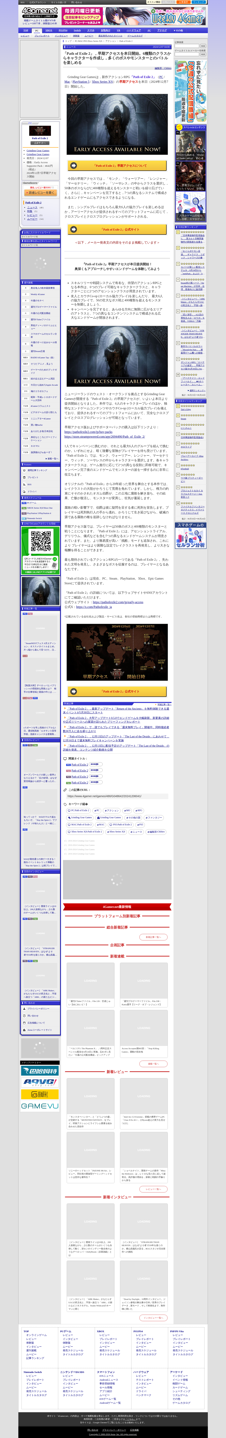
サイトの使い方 (58, 2)
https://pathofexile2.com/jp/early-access (118, 602)
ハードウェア (134, 30)
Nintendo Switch (34, 518)
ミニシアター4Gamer (41, 418)
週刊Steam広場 (38, 351)
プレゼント (33, 477)
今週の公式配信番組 (40, 313)
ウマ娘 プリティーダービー (192, 479)
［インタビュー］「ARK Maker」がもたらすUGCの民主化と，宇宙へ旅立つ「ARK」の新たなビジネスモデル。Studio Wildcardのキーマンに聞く (40, 994)
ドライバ (32, 491)
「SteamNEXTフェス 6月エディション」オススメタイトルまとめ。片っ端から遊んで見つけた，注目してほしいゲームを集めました (40, 647)
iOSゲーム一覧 (107, 1398)
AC (149, 30)
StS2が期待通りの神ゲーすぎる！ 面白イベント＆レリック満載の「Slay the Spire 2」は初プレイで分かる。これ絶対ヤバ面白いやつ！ (40, 862)
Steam (183, 418)
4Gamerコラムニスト (41, 406)
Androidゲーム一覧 (110, 1402)
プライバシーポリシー (38, 1008)
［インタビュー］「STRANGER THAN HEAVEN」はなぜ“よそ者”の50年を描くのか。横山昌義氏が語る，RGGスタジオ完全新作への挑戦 (40, 952)
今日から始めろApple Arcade (44, 385)
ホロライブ (186, 447)
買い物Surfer (37, 425)
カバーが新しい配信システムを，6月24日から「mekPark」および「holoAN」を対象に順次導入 (193, 270)
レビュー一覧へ (153, 1189)
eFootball (185, 468)
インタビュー (61, 36)
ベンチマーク (143, 1395)
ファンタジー (155, 817)
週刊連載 (31, 1350)
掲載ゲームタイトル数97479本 (40, 20)
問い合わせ (76, 2)
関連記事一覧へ (165, 705)
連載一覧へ (53, 458)
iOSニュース (106, 1375)
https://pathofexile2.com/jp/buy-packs (89, 432)
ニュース (32, 207)
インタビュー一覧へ (153, 1318)
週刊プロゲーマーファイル (44, 307)
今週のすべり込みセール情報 (44, 344)
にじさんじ (186, 428)
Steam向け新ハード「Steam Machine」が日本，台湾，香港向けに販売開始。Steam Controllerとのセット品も (193, 286)
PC (36, 30)
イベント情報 (180, 1379)
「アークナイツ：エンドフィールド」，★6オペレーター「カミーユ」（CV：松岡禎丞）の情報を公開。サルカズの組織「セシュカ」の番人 (193, 381)
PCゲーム (31, 503)
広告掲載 (134, 1430)
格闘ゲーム (179, 1383)
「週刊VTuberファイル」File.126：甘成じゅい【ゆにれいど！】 (89, 1003)
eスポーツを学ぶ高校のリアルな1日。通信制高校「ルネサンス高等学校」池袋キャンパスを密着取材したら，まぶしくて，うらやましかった (40, 731)
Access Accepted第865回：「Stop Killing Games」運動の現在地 (140, 1050)
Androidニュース (108, 1379)
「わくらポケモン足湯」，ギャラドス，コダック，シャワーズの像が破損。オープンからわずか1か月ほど (193, 254)
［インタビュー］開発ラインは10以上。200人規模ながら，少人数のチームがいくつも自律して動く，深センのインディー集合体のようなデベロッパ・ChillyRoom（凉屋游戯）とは (40, 909)
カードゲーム (180, 1387)
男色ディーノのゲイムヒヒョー (44, 327)
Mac (67, 81)
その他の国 (134, 817)
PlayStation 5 (80, 81)
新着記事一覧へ (153, 937)
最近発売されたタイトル (110, 36)
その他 (176, 1398)
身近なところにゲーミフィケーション (44, 439)
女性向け (105, 30)
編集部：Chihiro (163, 68)
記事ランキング (35, 1358)
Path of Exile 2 (40, 138)
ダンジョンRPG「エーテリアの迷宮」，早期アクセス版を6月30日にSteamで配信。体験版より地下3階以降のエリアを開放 (193, 365)
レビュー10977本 (31, 23)
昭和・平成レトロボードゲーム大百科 (44, 399)
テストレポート (145, 1379)
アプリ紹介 (105, 1391)
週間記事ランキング (37, 470)
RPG (140, 810)
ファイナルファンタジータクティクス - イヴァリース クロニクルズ (193, 509)
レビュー (25, 36)
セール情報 (105, 1387)
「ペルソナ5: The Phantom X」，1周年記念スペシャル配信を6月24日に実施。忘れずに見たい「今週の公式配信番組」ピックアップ (90, 1051)
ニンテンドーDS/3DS (72, 1372)
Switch (77, 30)
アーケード (176, 1372)
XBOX (48, 30)
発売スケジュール (73, 1350)
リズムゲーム (180, 1395)
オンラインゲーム (36, 1335)
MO (128, 810)
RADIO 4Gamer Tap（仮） (43, 357)
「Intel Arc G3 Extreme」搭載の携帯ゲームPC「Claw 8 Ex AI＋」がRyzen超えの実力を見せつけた (143, 1120)
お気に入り (168, 2)
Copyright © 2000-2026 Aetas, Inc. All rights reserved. (113, 1434)
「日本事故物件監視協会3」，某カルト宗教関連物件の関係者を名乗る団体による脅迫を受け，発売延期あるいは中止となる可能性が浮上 (193, 239)
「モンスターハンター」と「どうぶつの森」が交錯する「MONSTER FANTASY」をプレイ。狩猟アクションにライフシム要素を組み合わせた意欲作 (90, 1122)
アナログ (162, 30)
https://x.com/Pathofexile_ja (94, 607)
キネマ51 (35, 446)
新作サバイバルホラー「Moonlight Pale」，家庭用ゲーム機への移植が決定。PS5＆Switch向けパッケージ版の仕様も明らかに (193, 350)
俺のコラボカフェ (39, 391)
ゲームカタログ (135, 36)
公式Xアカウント (37, 2)
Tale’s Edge (186, 409)
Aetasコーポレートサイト (40, 1030)
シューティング (181, 1391)
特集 (29, 211)
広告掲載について (36, 1023)
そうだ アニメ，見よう (42, 364)
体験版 (76, 36)
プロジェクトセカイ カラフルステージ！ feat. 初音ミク (192, 493)
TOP (25, 30)
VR (118, 30)
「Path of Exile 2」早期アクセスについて (120, 165)
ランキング (198, 2)
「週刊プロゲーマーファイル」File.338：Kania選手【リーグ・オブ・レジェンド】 (142, 1003)
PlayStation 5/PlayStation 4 (39, 513)
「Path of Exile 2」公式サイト (120, 229)
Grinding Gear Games (38, 150)
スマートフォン (106, 1372)
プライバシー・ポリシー (114, 1430)
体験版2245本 (50, 23)
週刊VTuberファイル (41, 319)
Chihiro (157, 832)
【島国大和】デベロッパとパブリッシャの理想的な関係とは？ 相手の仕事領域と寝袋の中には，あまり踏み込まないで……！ (40, 689)
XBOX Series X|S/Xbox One (40, 508)
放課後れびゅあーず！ (42, 452)
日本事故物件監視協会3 (192, 437)
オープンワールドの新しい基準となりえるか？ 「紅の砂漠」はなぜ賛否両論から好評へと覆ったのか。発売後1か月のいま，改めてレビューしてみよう (40, 778)
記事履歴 (183, 2)
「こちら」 (130, 1419)
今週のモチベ (37, 300)
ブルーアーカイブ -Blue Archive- (192, 458)
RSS (23, 2)
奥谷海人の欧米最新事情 (43, 288)
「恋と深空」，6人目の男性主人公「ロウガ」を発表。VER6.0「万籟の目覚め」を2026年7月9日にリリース (193, 318)
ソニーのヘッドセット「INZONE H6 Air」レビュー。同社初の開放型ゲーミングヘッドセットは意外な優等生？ (90, 1173)
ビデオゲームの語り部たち (44, 412)
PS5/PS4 (63, 30)
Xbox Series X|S (102, 81)
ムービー (89, 36)
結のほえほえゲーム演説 (43, 378)
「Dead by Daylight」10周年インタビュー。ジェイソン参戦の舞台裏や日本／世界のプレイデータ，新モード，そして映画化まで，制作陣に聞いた (143, 1304)
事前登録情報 (107, 1383)
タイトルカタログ (73, 1354)
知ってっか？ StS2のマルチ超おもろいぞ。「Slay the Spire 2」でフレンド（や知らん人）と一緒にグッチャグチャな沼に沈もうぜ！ (40, 820)
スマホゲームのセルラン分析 (44, 335)
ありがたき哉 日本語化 (42, 431)
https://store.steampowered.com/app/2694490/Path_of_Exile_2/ (105, 436)
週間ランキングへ (197, 390)
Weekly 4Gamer (38, 294)
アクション (113, 810)
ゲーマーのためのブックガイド (44, 371)
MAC (101, 824)
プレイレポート (42, 36)
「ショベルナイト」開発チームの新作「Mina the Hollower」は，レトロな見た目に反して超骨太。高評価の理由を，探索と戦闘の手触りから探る (144, 1175)
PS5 (141, 824)
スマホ (90, 30)
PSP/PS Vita (177, 1331)
